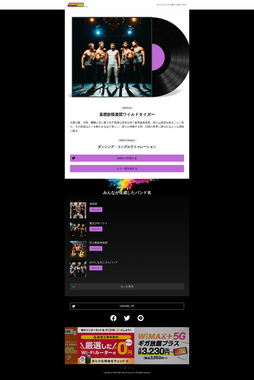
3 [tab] (129, 368)
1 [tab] (121, 368)
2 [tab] (125, 368)
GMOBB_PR (127, 306)
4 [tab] (133, 368)
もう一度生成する (127, 168)
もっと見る (127, 286)
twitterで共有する (127, 158)
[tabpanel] (127, 346)
